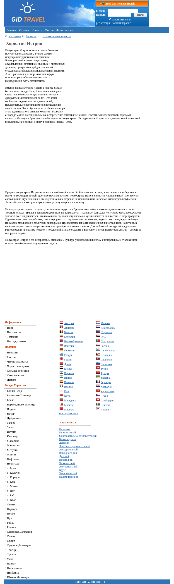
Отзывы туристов (18, 370)
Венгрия (69, 346)
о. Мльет (12, 486)
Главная (12, 30)
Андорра (69, 327)
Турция (105, 373)
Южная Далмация (18, 577)
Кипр (67, 391)
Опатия (11, 504)
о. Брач (11, 468)
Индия (68, 377)
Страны (24, 30)
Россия (105, 346)
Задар (10, 427)
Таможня (12, 336)
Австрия (69, 323)
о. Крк (11, 481)
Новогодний (66, 459)
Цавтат (11, 563)
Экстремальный (68, 466)
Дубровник (14, 418)
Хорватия (31, 36)
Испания (69, 382)
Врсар (10, 413)
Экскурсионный (68, 449)
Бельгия (68, 332)
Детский (64, 456)
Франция (106, 382)
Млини (11, 454)
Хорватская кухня (18, 366)
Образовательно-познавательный (78, 435)
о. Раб (10, 495)
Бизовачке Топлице (19, 395)
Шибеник (13, 572)
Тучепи (11, 554)
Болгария (69, 336)
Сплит (11, 540)
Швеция (105, 405)
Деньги (11, 379)
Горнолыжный (67, 432)
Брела (10, 400)
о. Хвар (11, 500)
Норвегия (106, 332)
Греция (68, 355)
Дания (67, 364)
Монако (105, 323)
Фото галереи (64, 30)
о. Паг (11, 490)
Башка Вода (14, 391)
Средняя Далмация (19, 545)
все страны (15, 36)
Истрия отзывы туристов (57, 36)
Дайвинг (64, 442)
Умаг (10, 559)
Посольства (14, 332)
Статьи (49, 30)
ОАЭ (103, 336)
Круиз (62, 470)
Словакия (106, 359)
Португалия (107, 341)
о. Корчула (13, 477)
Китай (67, 396)
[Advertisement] (103, 80)
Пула (10, 518)
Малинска (13, 445)
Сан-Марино (108, 350)
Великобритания (73, 341)
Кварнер (12, 436)
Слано (11, 536)
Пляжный (64, 429)
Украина (106, 377)
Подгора (12, 509)
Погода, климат (16, 341)
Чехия (104, 396)
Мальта (68, 405)
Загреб (11, 422)
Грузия (68, 359)
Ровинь (11, 527)
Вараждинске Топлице (21, 404)
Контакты (98, 582)
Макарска (13, 440)
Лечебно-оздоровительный (74, 446)
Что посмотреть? (17, 361)
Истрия (11, 431)
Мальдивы (70, 400)
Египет (68, 368)
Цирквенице (14, 568)
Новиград (13, 463)
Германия (69, 350)
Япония (105, 409)
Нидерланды (108, 327)
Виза (10, 327)
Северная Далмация (19, 531)
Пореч (11, 513)
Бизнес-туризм (67, 439)
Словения (106, 364)
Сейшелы (106, 355)
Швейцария (107, 400)
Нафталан (13, 459)
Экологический (68, 473)
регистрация (103, 23)
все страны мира (68, 413)
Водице (11, 409)
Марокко (69, 409)
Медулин (12, 450)
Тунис (104, 368)
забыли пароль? (121, 23)
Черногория (107, 391)
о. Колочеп (13, 472)
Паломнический (68, 476)
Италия (68, 386)
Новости (36, 30)
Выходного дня (68, 453)
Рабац (10, 522)
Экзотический (67, 463)
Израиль (69, 373)
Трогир (11, 550)
